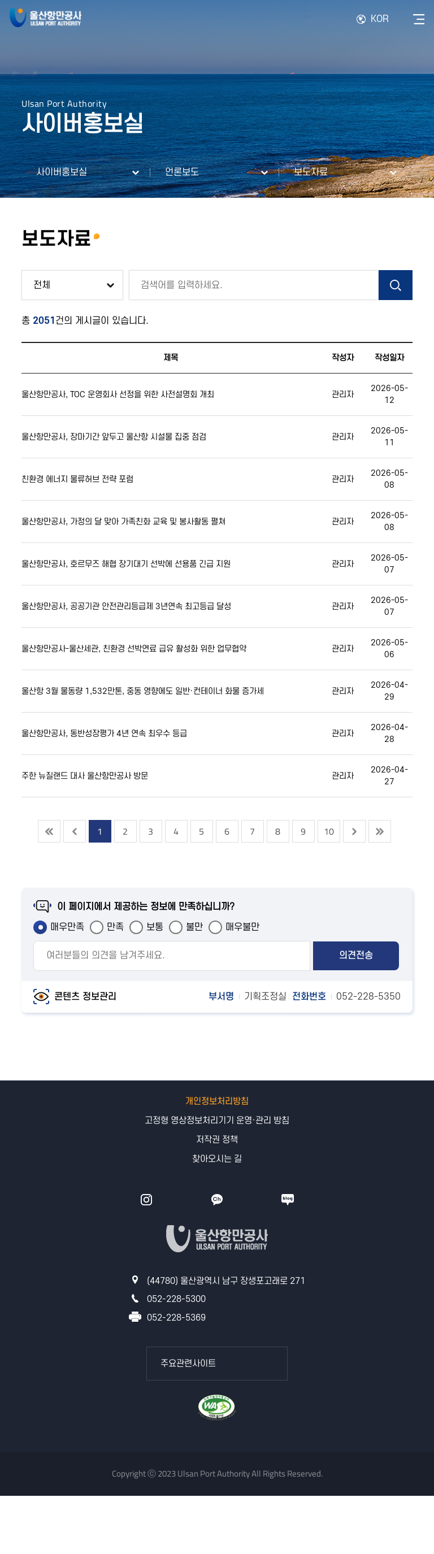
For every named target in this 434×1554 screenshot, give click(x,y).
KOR (380, 19)
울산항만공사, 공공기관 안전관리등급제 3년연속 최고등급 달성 (126, 606)
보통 (154, 927)
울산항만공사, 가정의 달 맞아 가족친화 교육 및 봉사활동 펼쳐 (123, 522)
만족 (115, 927)
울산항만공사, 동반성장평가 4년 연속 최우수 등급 (104, 734)
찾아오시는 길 (217, 1159)
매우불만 (242, 927)
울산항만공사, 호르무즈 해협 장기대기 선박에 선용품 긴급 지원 (126, 564)
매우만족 (67, 927)
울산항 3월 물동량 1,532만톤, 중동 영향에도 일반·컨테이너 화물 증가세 (142, 691)
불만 (194, 927)
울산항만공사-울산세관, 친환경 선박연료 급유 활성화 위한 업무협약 (133, 649)
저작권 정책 (217, 1140)
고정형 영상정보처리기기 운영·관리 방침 (217, 1120)
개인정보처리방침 (217, 1101)
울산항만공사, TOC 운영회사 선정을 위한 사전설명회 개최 (117, 395)
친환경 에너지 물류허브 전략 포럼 (77, 479)
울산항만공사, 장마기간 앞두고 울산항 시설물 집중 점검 (113, 437)
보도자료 (311, 172)
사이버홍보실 (61, 172)
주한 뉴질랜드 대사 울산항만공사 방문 (84, 776)
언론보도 (182, 172)
